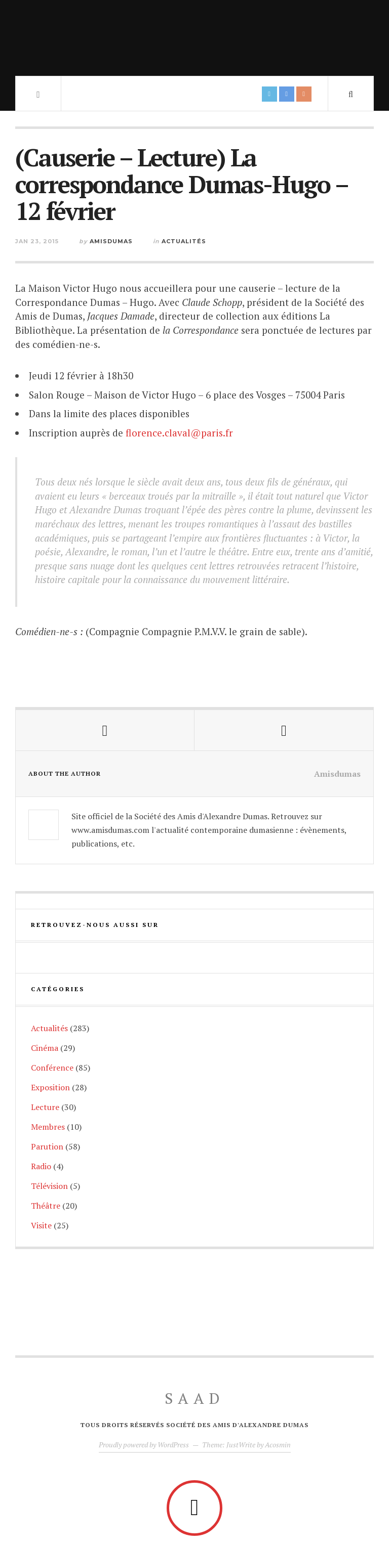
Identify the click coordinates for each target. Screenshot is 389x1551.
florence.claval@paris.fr (179, 432)
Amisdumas (111, 241)
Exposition (50, 1087)
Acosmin (278, 1444)
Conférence (52, 1067)
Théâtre (45, 1205)
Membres (48, 1126)
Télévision (49, 1185)
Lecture (45, 1107)
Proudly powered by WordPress (144, 1444)
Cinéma (44, 1047)
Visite (41, 1225)
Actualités (184, 241)
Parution (47, 1146)
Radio (41, 1166)
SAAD (195, 1398)
